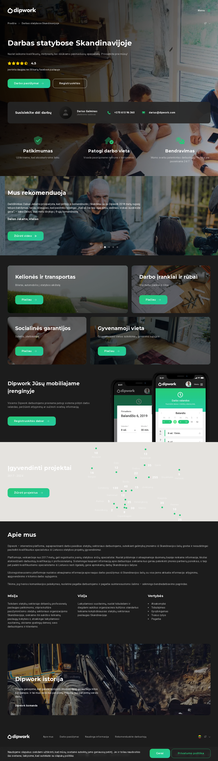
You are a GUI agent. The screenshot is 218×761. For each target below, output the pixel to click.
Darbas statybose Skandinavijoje (40, 23)
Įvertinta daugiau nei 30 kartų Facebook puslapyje (34, 69)
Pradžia (12, 23)
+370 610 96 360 (124, 112)
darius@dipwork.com (162, 112)
